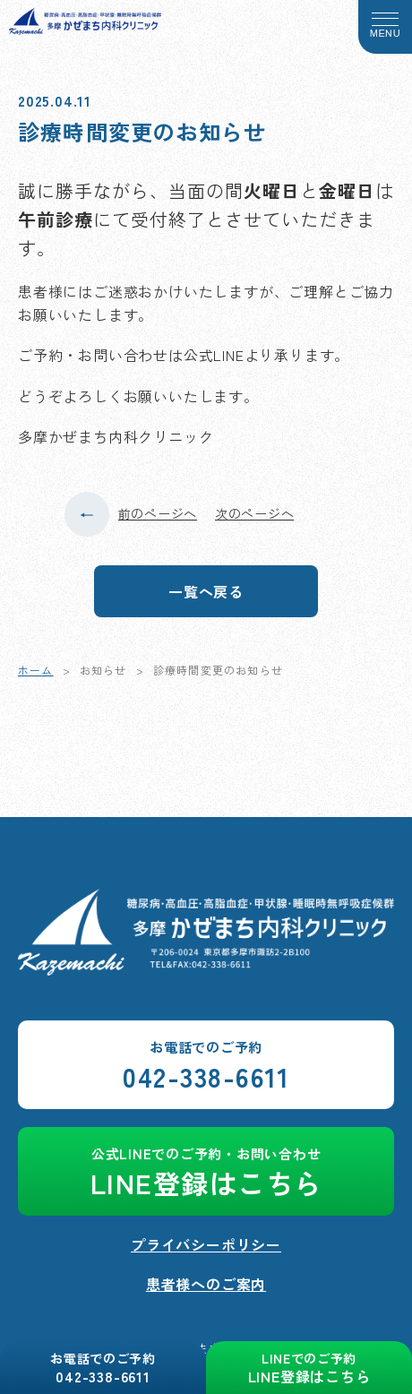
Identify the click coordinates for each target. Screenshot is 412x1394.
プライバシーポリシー (206, 1244)
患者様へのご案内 (206, 1284)
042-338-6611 (206, 1066)
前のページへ (157, 513)
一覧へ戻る (206, 591)
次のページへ (254, 513)
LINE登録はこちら (206, 1173)
